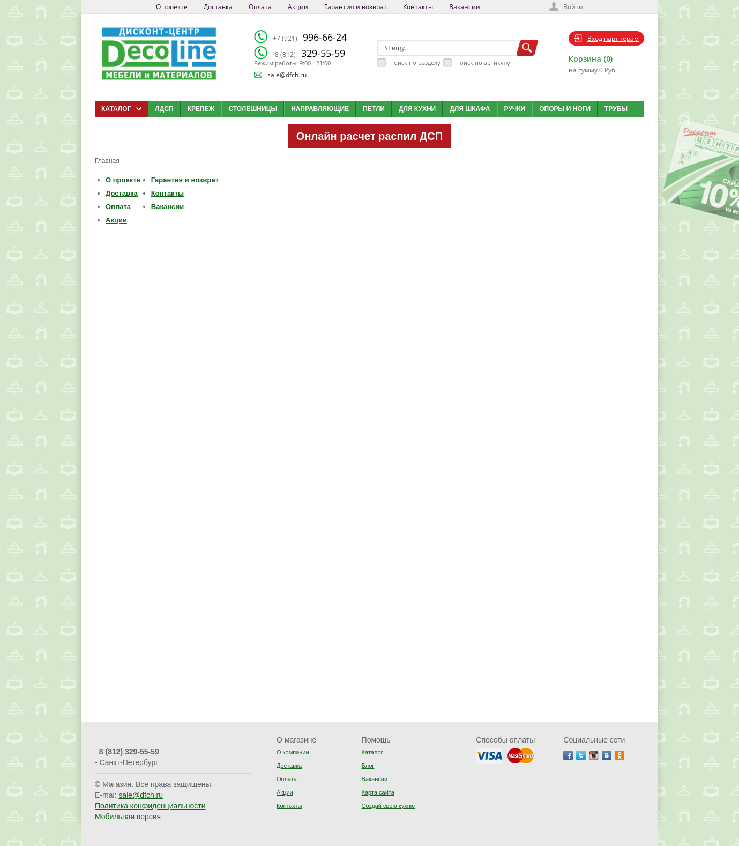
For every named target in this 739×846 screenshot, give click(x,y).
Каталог (372, 752)
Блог (368, 765)
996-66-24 (310, 37)
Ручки (515, 109)
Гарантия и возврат (355, 6)
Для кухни (417, 109)
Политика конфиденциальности (150, 806)
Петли (374, 109)
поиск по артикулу (483, 62)
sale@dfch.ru (287, 74)
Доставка (218, 6)
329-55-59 (310, 53)
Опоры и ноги (565, 109)
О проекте (172, 6)
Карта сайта (378, 792)
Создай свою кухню (388, 806)
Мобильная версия (128, 816)
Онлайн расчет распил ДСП (369, 136)
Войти (573, 6)
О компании (293, 752)
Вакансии (464, 6)
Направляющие (320, 109)
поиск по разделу (415, 62)
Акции (298, 6)
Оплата (260, 6)
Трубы (616, 109)
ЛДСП (164, 109)
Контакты (418, 6)
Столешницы (252, 109)
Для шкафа (470, 109)
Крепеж (201, 109)
